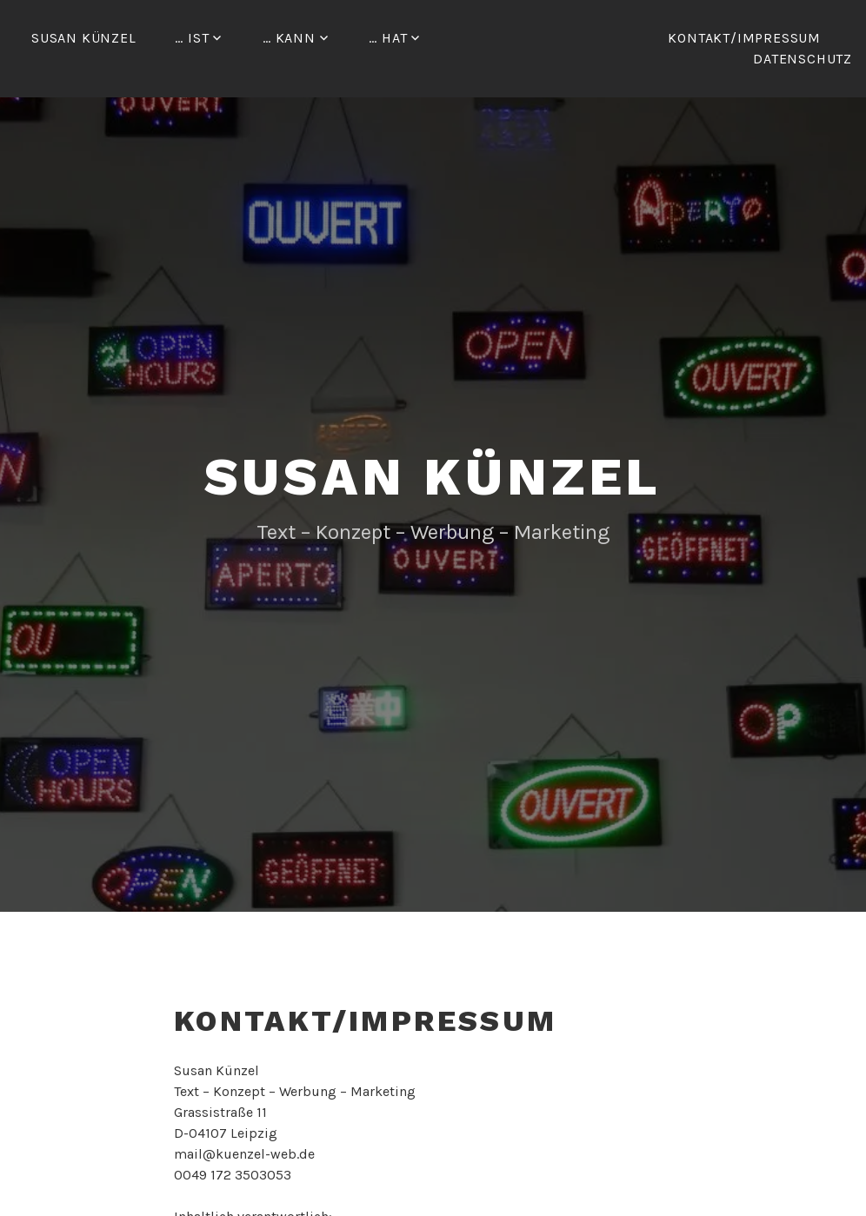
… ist (192, 38)
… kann (289, 38)
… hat (388, 38)
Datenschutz (802, 58)
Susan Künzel (84, 38)
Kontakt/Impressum (744, 38)
